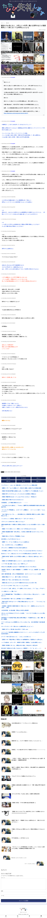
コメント (3, 877)
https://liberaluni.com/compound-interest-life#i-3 (16, 113)
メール (2, 897)
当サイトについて (23, 914)
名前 (2, 893)
